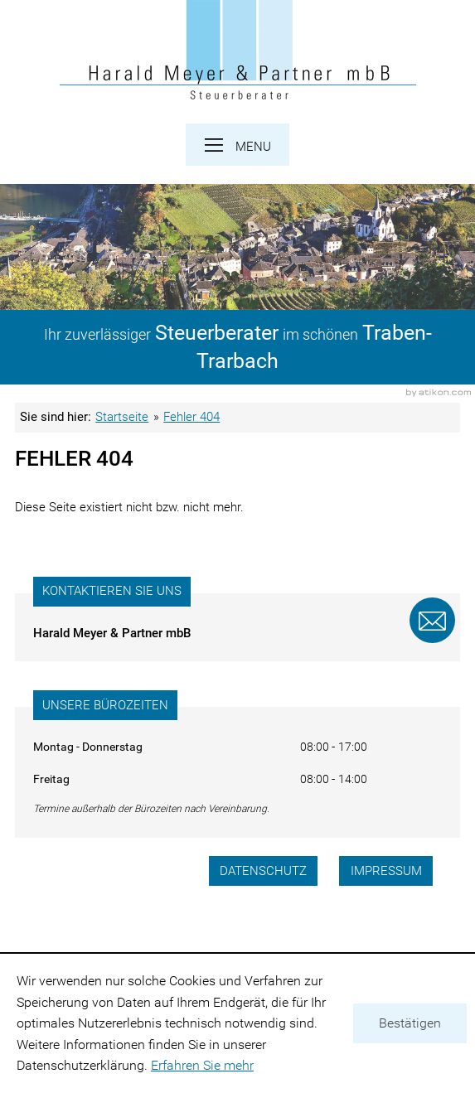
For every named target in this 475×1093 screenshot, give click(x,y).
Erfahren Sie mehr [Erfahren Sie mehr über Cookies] (202, 1065)
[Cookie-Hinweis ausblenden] (410, 1023)
